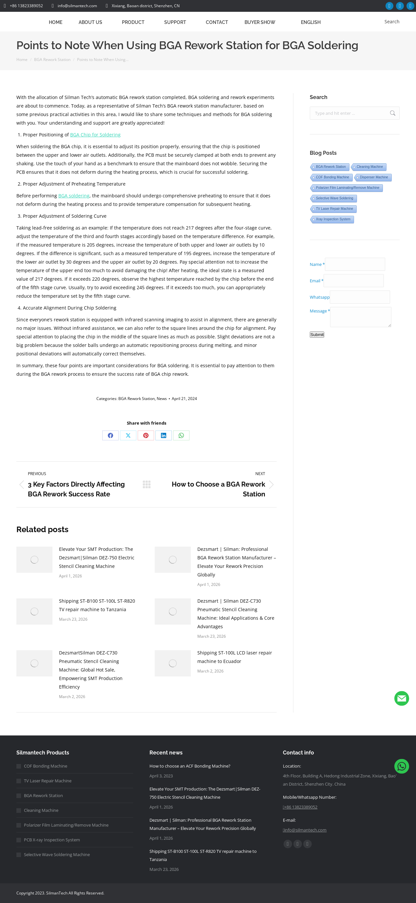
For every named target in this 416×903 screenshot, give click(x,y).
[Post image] (34, 560)
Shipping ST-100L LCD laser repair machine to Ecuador (234, 657)
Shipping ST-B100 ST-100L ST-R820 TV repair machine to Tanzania (97, 605)
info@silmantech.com (73, 6)
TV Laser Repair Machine (334, 209)
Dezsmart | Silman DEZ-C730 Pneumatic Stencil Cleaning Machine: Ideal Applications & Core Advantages (235, 614)
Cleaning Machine (370, 167)
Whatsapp (320, 297)
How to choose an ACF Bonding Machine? (189, 766)
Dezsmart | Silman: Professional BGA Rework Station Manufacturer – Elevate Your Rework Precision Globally (236, 562)
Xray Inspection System (333, 219)
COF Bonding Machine (332, 177)
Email (317, 281)
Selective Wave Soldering (334, 198)
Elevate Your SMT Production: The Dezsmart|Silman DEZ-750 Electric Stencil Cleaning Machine (96, 557)
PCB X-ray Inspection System (52, 840)
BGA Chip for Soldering (95, 134)
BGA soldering (73, 195)
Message (320, 311)
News (162, 398)
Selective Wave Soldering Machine (57, 854)
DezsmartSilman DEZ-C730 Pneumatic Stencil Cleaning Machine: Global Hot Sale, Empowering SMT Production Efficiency (91, 670)
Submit (317, 334)
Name (317, 264)
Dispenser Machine (374, 177)
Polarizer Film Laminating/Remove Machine (347, 188)
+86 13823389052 (22, 6)
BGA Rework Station (136, 398)
